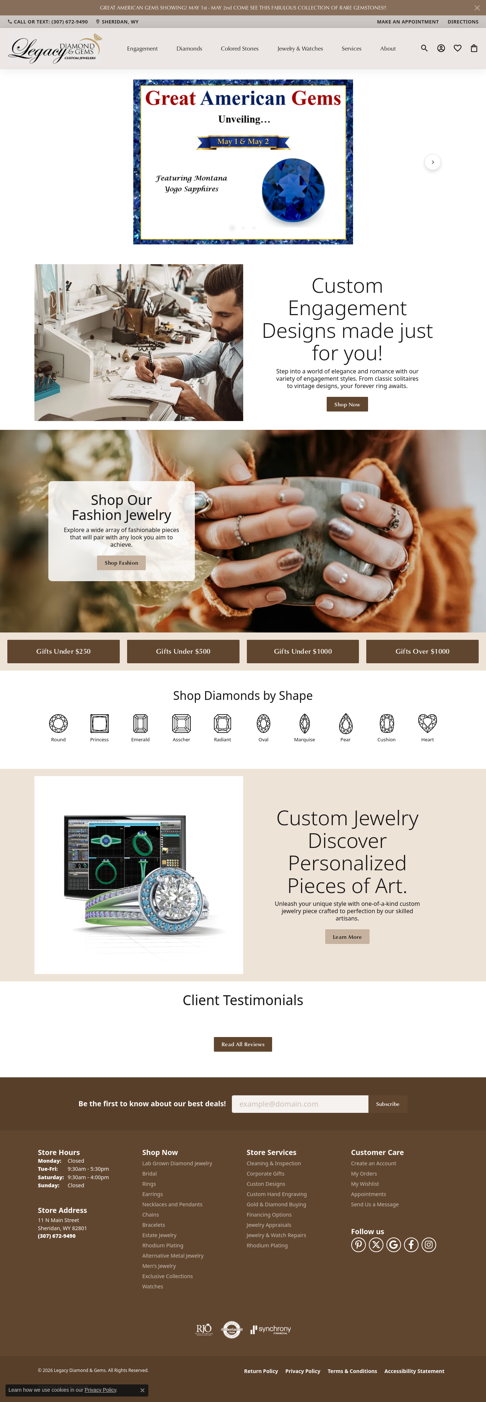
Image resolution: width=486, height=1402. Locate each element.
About (388, 48)
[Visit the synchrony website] (271, 1330)
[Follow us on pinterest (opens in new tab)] (358, 1244)
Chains (150, 1214)
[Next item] (432, 162)
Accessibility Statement (415, 1371)
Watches (152, 1286)
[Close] (477, 7)
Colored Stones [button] (240, 48)
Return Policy (261, 1371)
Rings (149, 1183)
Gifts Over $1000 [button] (423, 651)
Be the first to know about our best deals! (152, 1103)
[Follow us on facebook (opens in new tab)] (411, 1244)
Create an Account (373, 1163)
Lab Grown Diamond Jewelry (177, 1163)
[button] (424, 48)
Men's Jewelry (159, 1265)
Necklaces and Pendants (172, 1204)
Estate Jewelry (159, 1235)
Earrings (152, 1194)
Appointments (368, 1194)
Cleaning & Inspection (274, 1163)
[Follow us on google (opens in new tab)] (393, 1244)
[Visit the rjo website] (204, 1330)
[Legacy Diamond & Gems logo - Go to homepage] (55, 48)
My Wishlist (365, 1183)
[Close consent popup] (142, 1390)
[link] (47, 21)
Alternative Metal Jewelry (173, 1255)
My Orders (364, 1173)
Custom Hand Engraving (277, 1194)
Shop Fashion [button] (121, 562)
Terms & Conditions (352, 1371)
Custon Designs (266, 1183)
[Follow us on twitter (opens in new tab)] (376, 1244)
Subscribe (388, 1104)
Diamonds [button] (189, 48)
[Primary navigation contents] (261, 48)
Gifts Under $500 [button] (183, 651)
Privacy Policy (302, 1371)
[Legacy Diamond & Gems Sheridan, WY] (243, 531)
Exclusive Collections (167, 1276)
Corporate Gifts (266, 1173)
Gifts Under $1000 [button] (303, 651)
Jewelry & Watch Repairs (277, 1235)
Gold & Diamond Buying (277, 1204)
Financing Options (269, 1214)
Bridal (149, 1173)
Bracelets (153, 1224)
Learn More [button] (347, 937)
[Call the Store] (57, 1235)
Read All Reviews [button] (243, 1044)
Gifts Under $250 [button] (63, 651)
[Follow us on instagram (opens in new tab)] (429, 1244)
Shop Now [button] (347, 404)
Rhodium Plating (162, 1245)
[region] (243, 162)
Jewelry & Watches (300, 48)
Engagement (142, 48)
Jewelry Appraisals (269, 1224)
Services (351, 48)
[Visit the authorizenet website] (231, 1330)
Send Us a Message (375, 1204)
